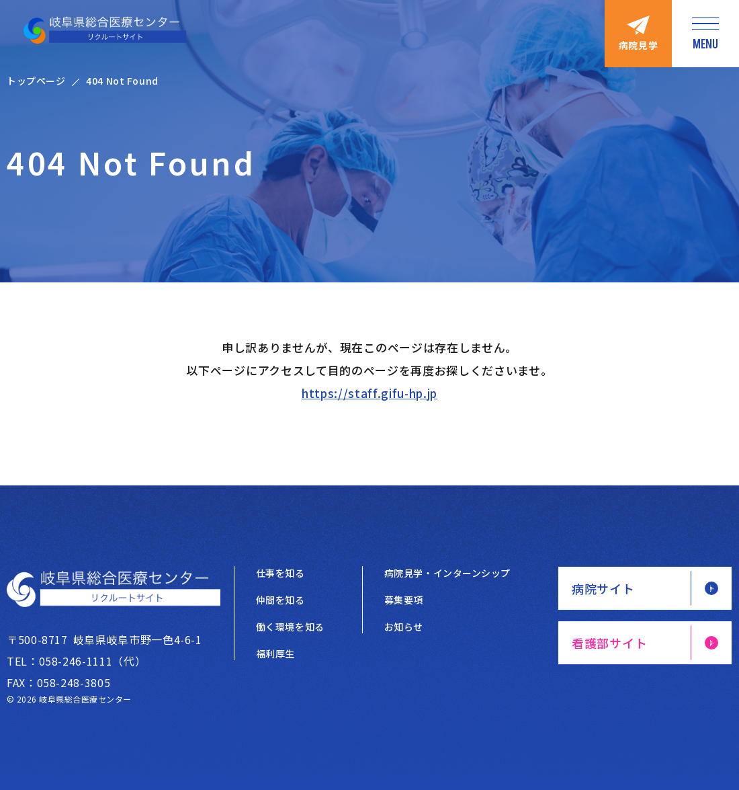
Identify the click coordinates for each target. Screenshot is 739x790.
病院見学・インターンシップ (447, 573)
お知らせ (403, 626)
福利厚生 (275, 653)
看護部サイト (609, 642)
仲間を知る (280, 599)
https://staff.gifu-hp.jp (369, 393)
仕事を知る (280, 573)
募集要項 (403, 599)
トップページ (36, 80)
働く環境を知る (290, 626)
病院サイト (603, 588)
